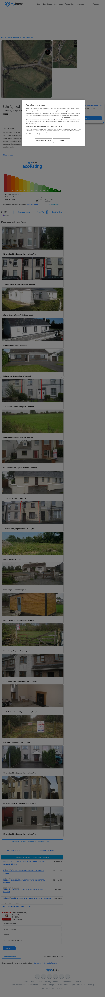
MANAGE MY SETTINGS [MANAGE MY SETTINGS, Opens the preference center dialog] (43, 140)
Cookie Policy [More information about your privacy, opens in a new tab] (67, 117)
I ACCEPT (62, 140)
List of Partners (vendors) (33, 134)
